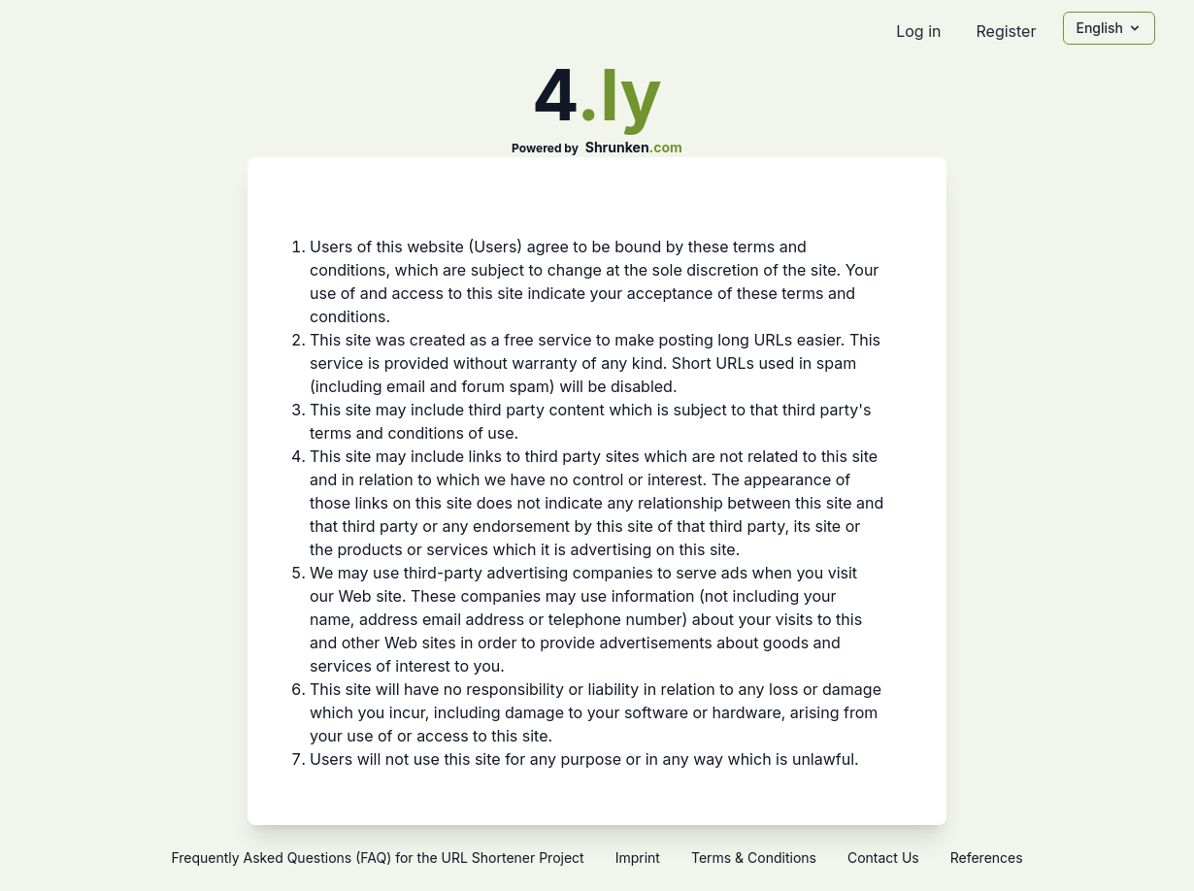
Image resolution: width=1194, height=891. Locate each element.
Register (1006, 31)
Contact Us (883, 857)
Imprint (637, 857)
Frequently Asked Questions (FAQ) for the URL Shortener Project (377, 857)
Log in (918, 31)
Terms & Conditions (753, 857)
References (986, 857)
